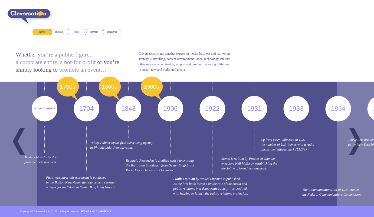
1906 (171, 108)
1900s (152, 86)
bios (76, 31)
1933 (297, 108)
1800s (110, 86)
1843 (129, 108)
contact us (111, 31)
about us (59, 31)
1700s (68, 86)
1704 (87, 108)
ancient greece (45, 108)
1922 (213, 108)
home (42, 31)
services (94, 31)
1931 (255, 108)
